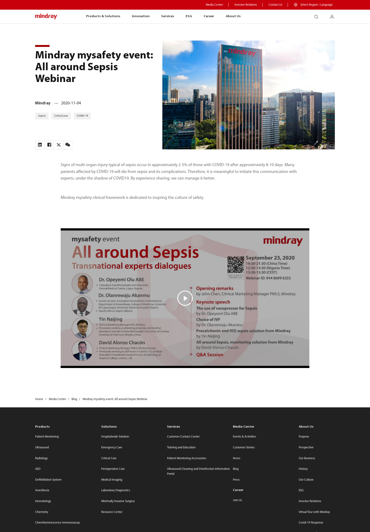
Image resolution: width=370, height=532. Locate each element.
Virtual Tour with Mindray (314, 512)
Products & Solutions (103, 16)
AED (38, 469)
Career (209, 16)
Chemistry (41, 512)
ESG (189, 16)
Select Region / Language (316, 4)
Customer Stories (244, 447)
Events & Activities (244, 436)
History (303, 469)
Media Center (214, 4)
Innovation (141, 16)
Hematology (43, 501)
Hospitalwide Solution (115, 436)
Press (236, 479)
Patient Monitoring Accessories (186, 458)
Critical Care (109, 458)
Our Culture (306, 479)
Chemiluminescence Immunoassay (57, 522)
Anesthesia (42, 490)
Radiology (41, 458)
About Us (233, 16)
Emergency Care (111, 447)
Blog (236, 469)
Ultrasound (42, 447)
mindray (46, 17)
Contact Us (275, 4)
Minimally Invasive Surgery (118, 501)
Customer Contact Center (183, 436)
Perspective (306, 447)
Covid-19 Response (311, 522)
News (236, 458)
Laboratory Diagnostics (115, 490)
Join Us (237, 500)
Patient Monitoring (47, 436)
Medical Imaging (111, 479)
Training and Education (181, 447)
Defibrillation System (48, 479)
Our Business (307, 458)
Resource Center (111, 512)
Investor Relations (246, 4)
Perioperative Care (113, 469)
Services (167, 16)
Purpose (304, 436)
